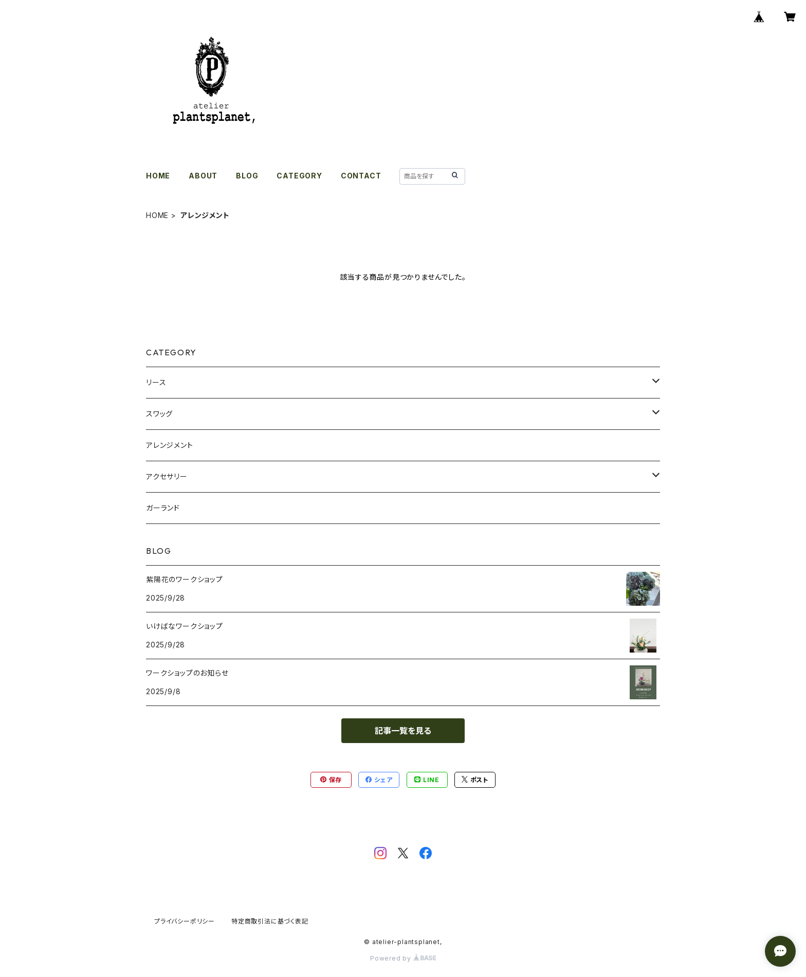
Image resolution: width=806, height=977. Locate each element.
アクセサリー (167, 476)
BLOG (247, 175)
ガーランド (163, 507)
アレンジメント (169, 445)
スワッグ (159, 413)
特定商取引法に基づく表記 (269, 921)
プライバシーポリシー (184, 921)
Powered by (403, 958)
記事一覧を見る (403, 731)
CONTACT (361, 175)
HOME (158, 175)
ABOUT (203, 175)
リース (156, 382)
